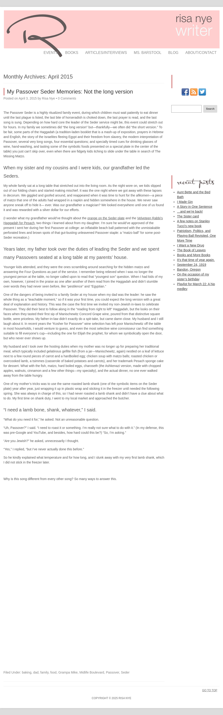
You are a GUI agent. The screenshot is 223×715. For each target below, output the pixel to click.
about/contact (201, 53)
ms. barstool (147, 53)
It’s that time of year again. (196, 260)
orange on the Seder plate (106, 218)
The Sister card (188, 216)
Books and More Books (193, 255)
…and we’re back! (190, 211)
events (51, 53)
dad (35, 672)
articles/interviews (106, 53)
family (44, 672)
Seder (125, 672)
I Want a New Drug (190, 245)
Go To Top (209, 690)
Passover (112, 672)
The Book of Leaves (191, 250)
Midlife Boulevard (92, 672)
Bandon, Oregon (189, 269)
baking (26, 672)
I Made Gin (185, 202)
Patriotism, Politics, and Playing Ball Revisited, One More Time (196, 235)
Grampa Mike (68, 672)
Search (210, 108)
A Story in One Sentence (194, 206)
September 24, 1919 (191, 265)
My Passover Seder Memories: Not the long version (70, 91)
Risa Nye (48, 98)
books (71, 53)
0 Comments (67, 98)
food (53, 672)
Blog (173, 53)
